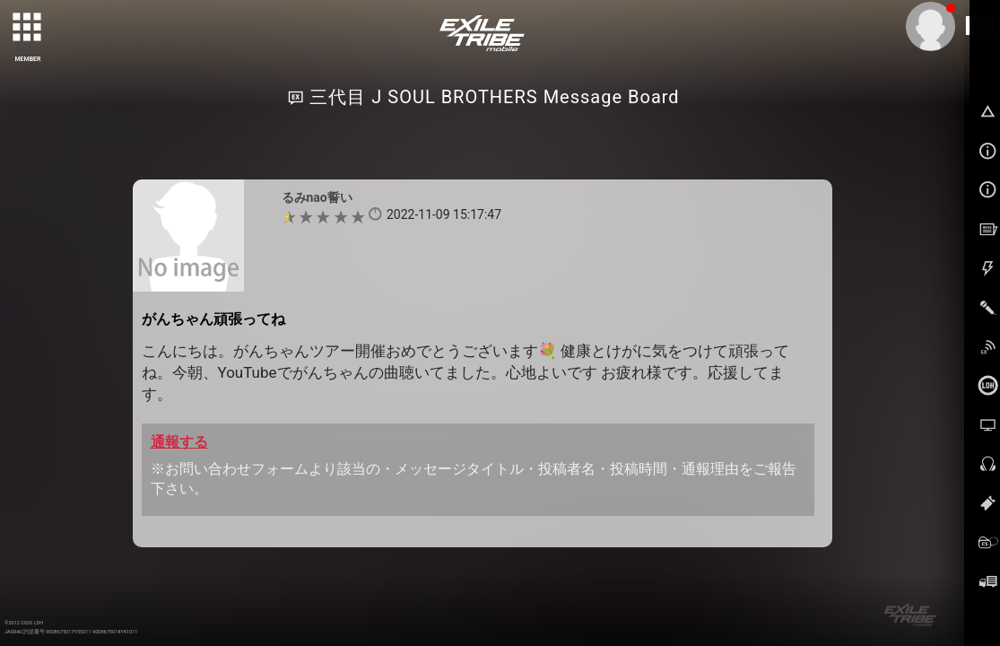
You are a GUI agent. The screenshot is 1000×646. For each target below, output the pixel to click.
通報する (179, 441)
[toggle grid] (27, 27)
